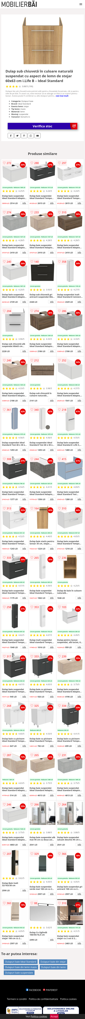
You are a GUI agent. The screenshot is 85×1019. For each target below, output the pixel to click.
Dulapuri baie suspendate (19, 972)
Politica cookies (68, 999)
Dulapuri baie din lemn (53, 967)
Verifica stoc (55, 126)
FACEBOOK (33, 990)
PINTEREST (50, 990)
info (24, 203)
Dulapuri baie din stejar (53, 961)
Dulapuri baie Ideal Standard (20, 961)
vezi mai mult (62, 95)
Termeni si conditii (17, 999)
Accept (54, 1016)
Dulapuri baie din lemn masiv (21, 967)
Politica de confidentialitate (43, 999)
